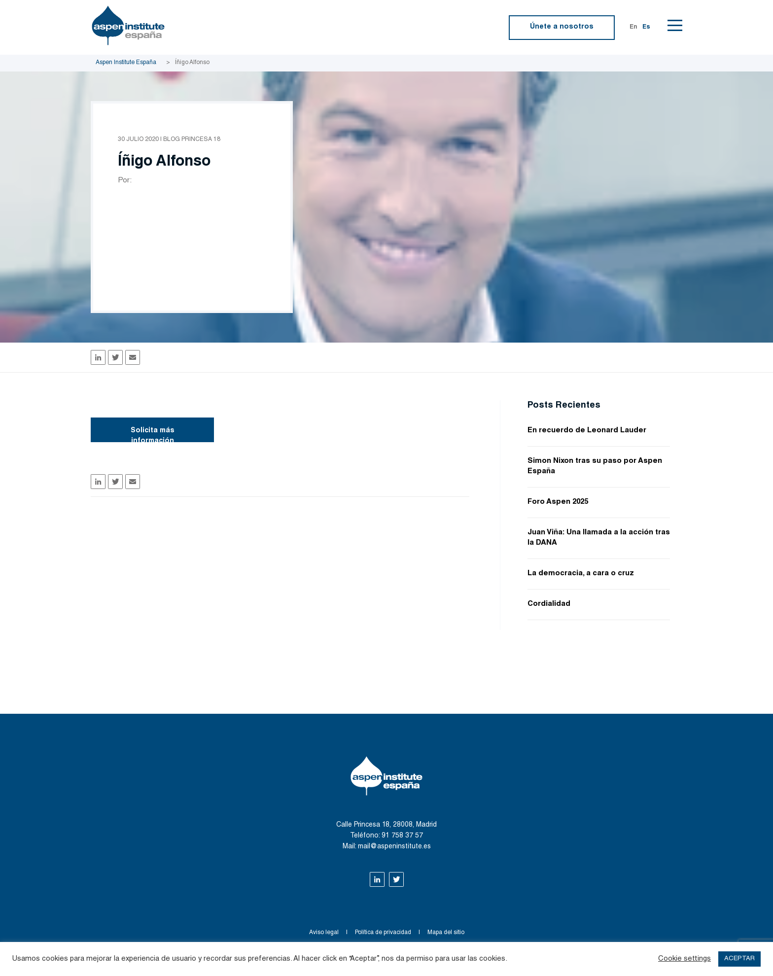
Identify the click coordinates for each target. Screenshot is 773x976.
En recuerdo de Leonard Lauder (586, 430)
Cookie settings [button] (684, 959)
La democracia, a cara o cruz (580, 573)
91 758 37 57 (402, 836)
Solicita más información (153, 434)
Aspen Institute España (126, 63)
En (633, 27)
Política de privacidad (383, 933)
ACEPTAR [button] (739, 959)
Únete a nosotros (562, 27)
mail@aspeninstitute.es (394, 846)
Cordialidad (548, 604)
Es (646, 27)
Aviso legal (324, 933)
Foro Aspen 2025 (557, 502)
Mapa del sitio (445, 933)
